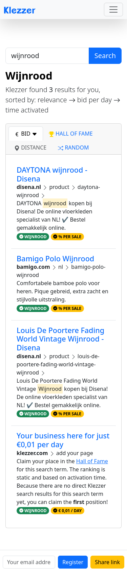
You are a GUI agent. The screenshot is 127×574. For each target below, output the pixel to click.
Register (72, 562)
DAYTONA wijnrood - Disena (52, 174)
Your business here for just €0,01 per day (63, 440)
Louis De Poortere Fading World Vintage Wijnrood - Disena (60, 339)
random (73, 147)
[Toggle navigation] (113, 9)
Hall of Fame (92, 461)
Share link (107, 562)
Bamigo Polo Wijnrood (55, 258)
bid (25, 133)
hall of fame (71, 133)
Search (105, 55)
